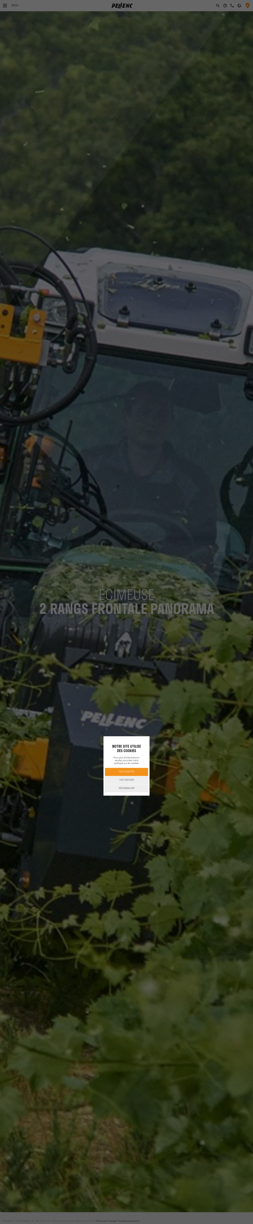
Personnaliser (127, 788)
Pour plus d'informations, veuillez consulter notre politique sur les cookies (126, 761)
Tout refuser (126, 780)
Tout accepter (126, 772)
